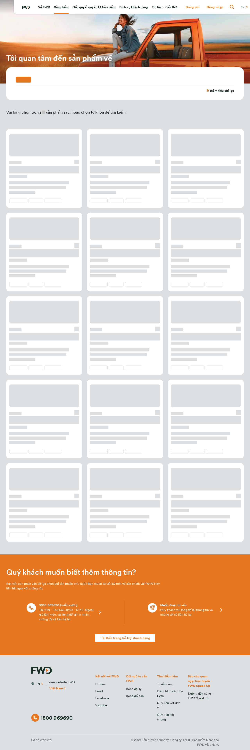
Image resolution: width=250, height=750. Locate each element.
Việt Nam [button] (56, 688)
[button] (44, 7)
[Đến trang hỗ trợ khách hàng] (125, 638)
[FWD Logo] (26, 7)
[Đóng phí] (192, 7)
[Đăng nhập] (215, 7)
